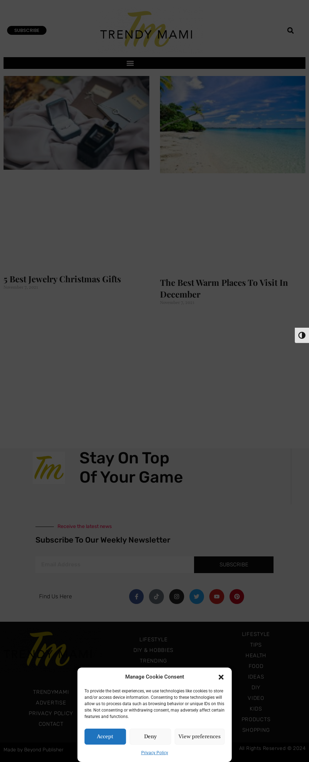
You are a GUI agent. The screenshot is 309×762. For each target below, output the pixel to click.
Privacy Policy (154, 752)
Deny (150, 736)
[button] (221, 676)
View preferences (199, 736)
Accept (105, 736)
